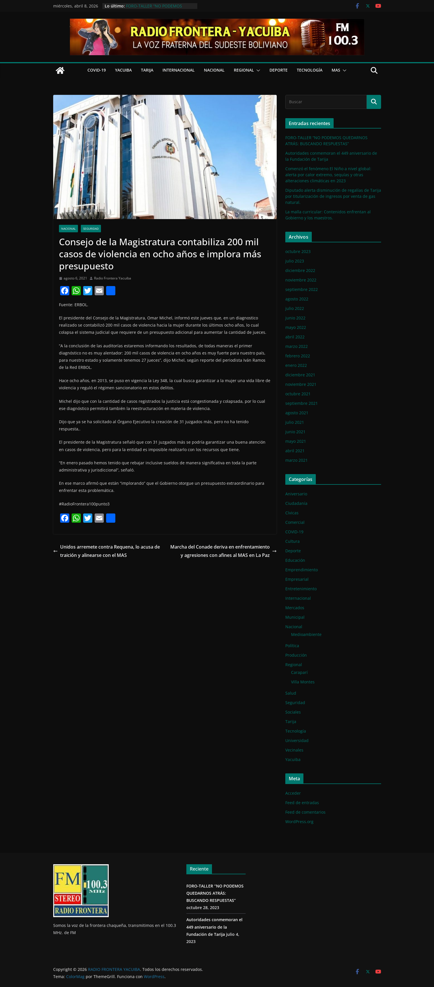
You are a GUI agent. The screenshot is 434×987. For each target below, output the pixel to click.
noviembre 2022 (300, 280)
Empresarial (297, 579)
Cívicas (292, 512)
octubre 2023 (298, 251)
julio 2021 (294, 422)
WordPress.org (299, 821)
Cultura (292, 541)
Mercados (294, 607)
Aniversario (296, 494)
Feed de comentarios (305, 812)
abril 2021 (295, 450)
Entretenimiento (301, 588)
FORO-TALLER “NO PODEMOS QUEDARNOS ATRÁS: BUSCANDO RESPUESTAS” (215, 893)
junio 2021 (295, 431)
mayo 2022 (295, 327)
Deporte (278, 70)
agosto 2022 (296, 299)
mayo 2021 (295, 441)
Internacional (178, 70)
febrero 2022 (297, 356)
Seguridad (91, 229)
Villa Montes (303, 682)
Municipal (295, 617)
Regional (244, 70)
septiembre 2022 (301, 289)
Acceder (293, 793)
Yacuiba (123, 70)
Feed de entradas (302, 802)
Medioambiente (306, 634)
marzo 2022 (296, 346)
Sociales (293, 712)
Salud (290, 693)
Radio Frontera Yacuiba (112, 278)
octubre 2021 (298, 393)
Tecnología (309, 70)
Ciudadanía (296, 503)
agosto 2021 (296, 412)
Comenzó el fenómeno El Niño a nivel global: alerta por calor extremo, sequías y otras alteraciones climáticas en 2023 (328, 174)
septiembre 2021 (301, 403)
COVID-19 (96, 70)
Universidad (297, 740)
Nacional (214, 70)
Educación (295, 560)
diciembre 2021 (300, 374)
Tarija (147, 70)
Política (292, 645)
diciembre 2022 (300, 270)
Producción (296, 655)
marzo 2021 (296, 460)
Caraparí (299, 672)
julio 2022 (294, 308)
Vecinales (294, 750)
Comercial (295, 522)
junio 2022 (295, 318)
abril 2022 (295, 337)
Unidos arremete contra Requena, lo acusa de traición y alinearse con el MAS (106, 551)
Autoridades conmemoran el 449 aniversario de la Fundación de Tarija (214, 927)
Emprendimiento (301, 569)
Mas (336, 70)
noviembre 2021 (300, 384)
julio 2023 (294, 261)
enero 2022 (296, 365)
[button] (257, 70)
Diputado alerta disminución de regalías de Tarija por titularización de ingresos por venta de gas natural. (333, 196)
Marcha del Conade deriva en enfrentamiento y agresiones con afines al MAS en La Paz (223, 551)
